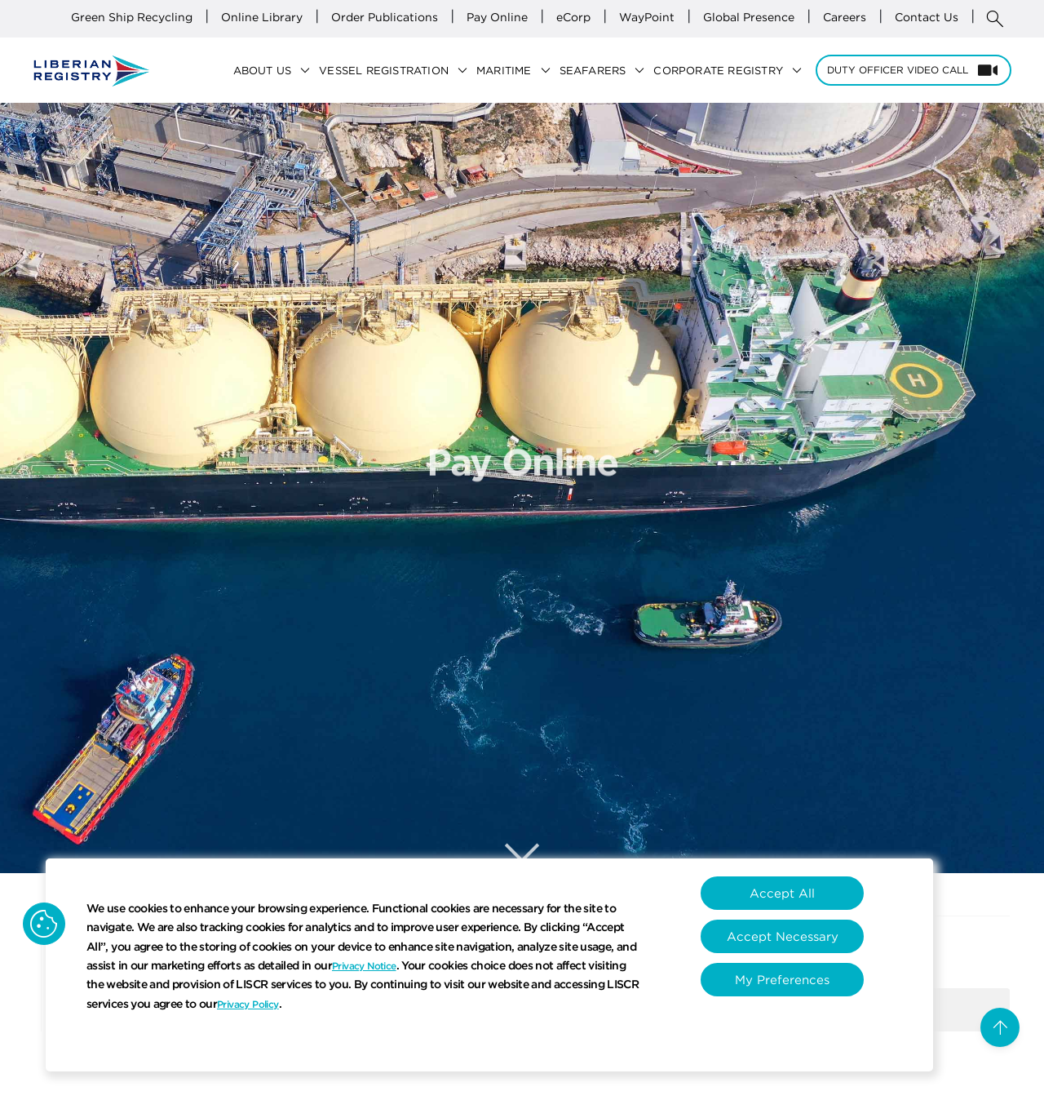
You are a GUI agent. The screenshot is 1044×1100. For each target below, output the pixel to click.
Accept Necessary (782, 936)
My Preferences (782, 979)
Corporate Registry (732, 71)
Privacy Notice (364, 966)
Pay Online (497, 17)
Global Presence (748, 17)
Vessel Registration (397, 71)
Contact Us (926, 17)
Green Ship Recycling (131, 17)
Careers (844, 17)
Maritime (518, 71)
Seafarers (607, 71)
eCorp (573, 17)
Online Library (262, 17)
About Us (276, 71)
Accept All (782, 893)
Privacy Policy (248, 1004)
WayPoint (647, 17)
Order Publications (384, 17)
